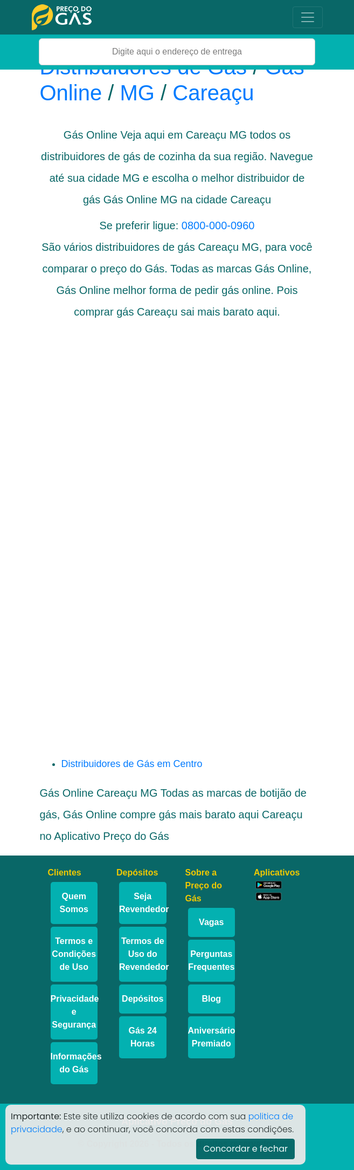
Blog (211, 998)
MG (137, 93)
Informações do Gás (74, 1063)
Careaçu (213, 93)
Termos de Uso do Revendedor (142, 953)
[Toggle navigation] (308, 17)
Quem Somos (74, 903)
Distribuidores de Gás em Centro (132, 763)
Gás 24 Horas (143, 1037)
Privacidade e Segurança (74, 1011)
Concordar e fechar (245, 1148)
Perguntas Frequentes (211, 960)
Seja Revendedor (142, 903)
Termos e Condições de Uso (74, 953)
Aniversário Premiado (211, 1037)
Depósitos (142, 998)
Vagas (211, 922)
